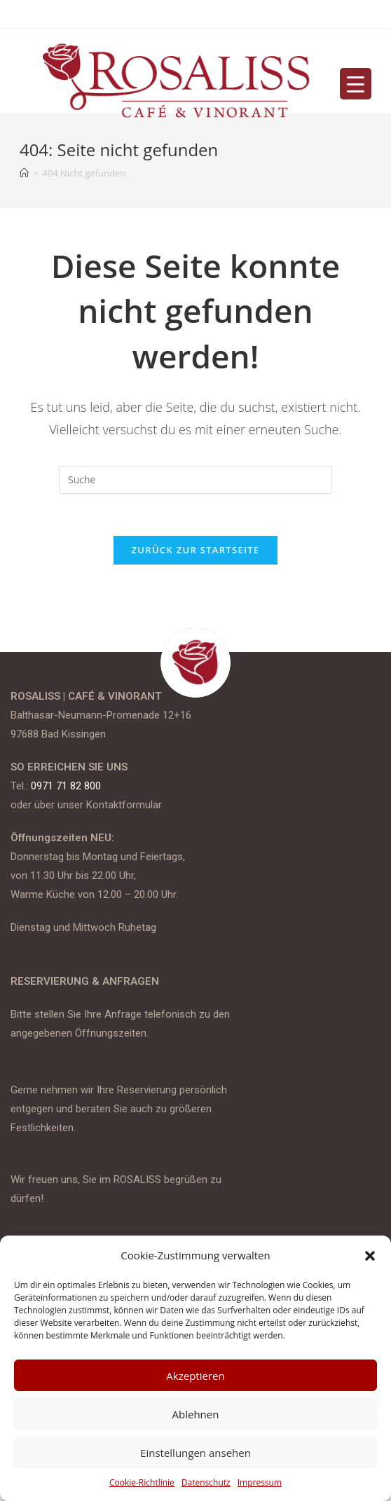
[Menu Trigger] (355, 83)
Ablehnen (195, 1414)
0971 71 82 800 (66, 786)
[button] (370, 1256)
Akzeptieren (195, 1376)
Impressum (260, 1482)
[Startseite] (24, 173)
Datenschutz (206, 1482)
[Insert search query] (195, 480)
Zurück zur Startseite (196, 550)
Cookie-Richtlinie (141, 1482)
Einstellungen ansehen (195, 1453)
